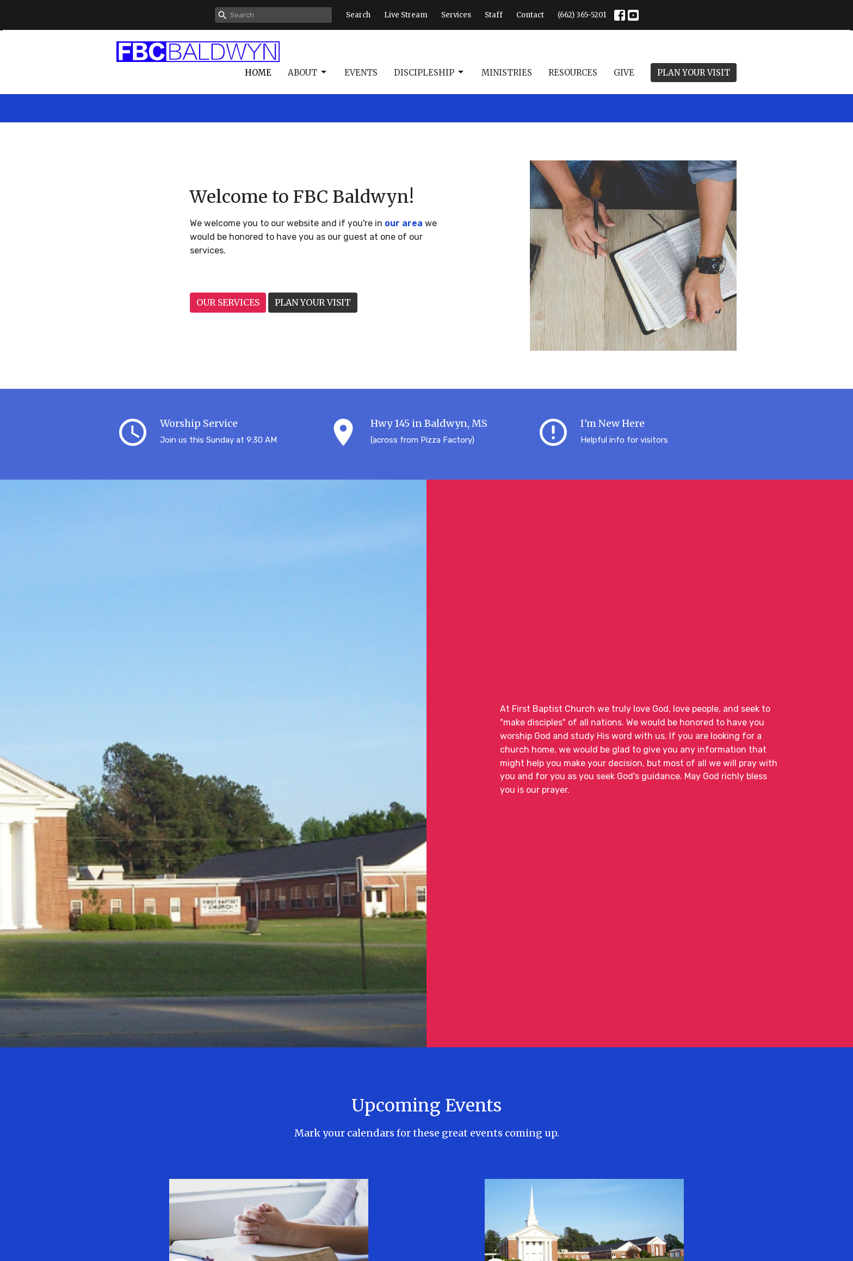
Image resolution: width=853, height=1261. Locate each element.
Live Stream (406, 15)
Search (358, 15)
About (308, 72)
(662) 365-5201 (582, 15)
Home (258, 72)
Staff (494, 15)
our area (404, 223)
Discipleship (429, 72)
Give (624, 72)
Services (456, 15)
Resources (572, 72)
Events (361, 72)
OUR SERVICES (227, 302)
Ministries (506, 72)
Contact (530, 15)
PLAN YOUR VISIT (693, 72)
